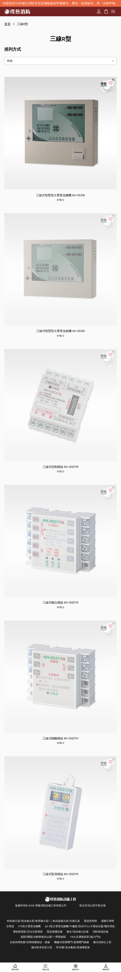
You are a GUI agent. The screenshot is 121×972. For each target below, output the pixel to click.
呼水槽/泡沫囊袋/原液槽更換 (73, 947)
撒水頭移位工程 (102, 942)
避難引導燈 (107, 920)
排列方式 (12, 49)
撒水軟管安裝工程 (41, 947)
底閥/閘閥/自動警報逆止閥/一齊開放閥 (43, 936)
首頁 (7, 24)
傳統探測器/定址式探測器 (28, 931)
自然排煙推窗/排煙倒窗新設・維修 (30, 942)
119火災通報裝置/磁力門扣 (85, 936)
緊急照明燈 (90, 920)
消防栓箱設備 (100, 931)
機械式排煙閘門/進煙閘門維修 (71, 942)
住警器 (10, 926)
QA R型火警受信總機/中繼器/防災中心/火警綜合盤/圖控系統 (80, 926)
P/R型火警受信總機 (29, 926)
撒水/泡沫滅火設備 (78, 931)
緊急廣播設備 (54, 931)
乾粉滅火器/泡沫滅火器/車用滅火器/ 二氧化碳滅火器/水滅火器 (43, 920)
